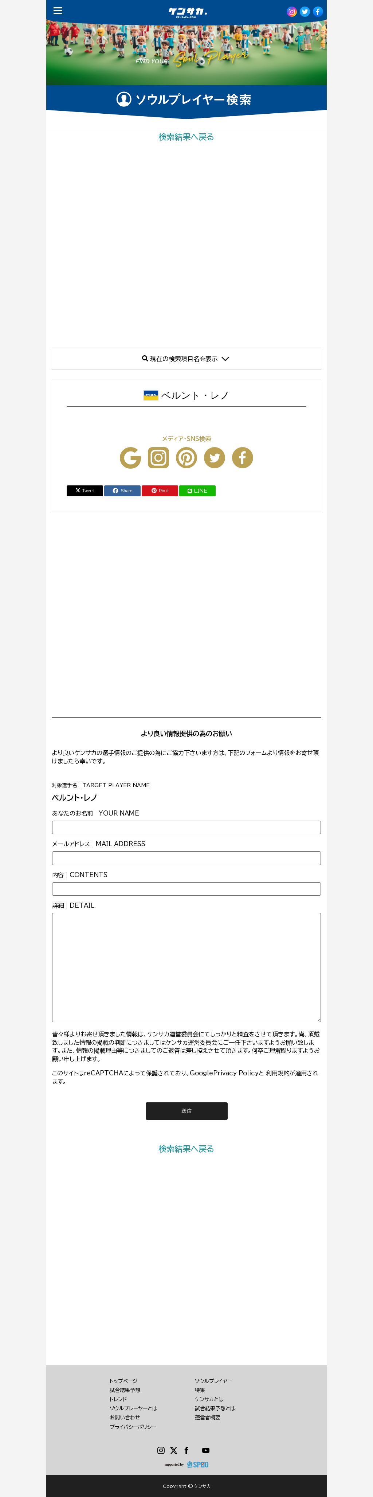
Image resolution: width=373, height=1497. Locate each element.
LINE (197, 490)
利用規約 (277, 1073)
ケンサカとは (209, 1399)
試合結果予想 (125, 1390)
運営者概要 (207, 1417)
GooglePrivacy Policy (224, 1073)
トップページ (123, 1381)
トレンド (118, 1399)
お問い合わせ (125, 1417)
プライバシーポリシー (133, 1427)
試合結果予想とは (215, 1408)
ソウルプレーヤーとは (133, 1408)
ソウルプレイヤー (213, 1381)
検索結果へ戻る (186, 137)
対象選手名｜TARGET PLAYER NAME (101, 785)
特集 (200, 1390)
